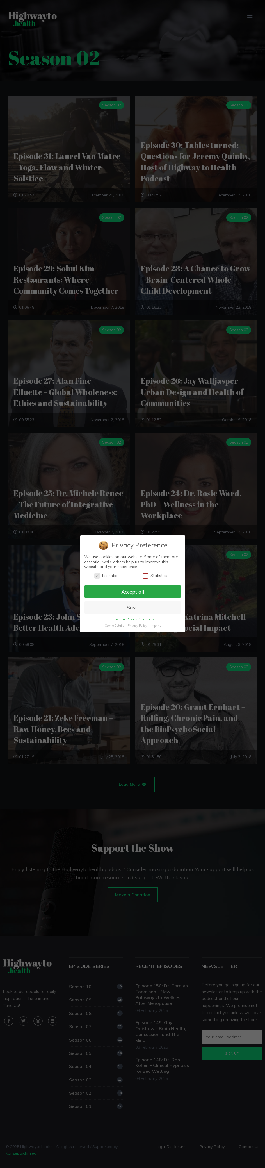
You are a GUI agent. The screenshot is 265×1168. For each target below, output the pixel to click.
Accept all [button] (132, 591)
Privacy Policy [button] (137, 626)
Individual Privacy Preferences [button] (132, 619)
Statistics (154, 575)
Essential (106, 575)
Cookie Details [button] (114, 626)
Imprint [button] (155, 626)
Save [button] (132, 608)
